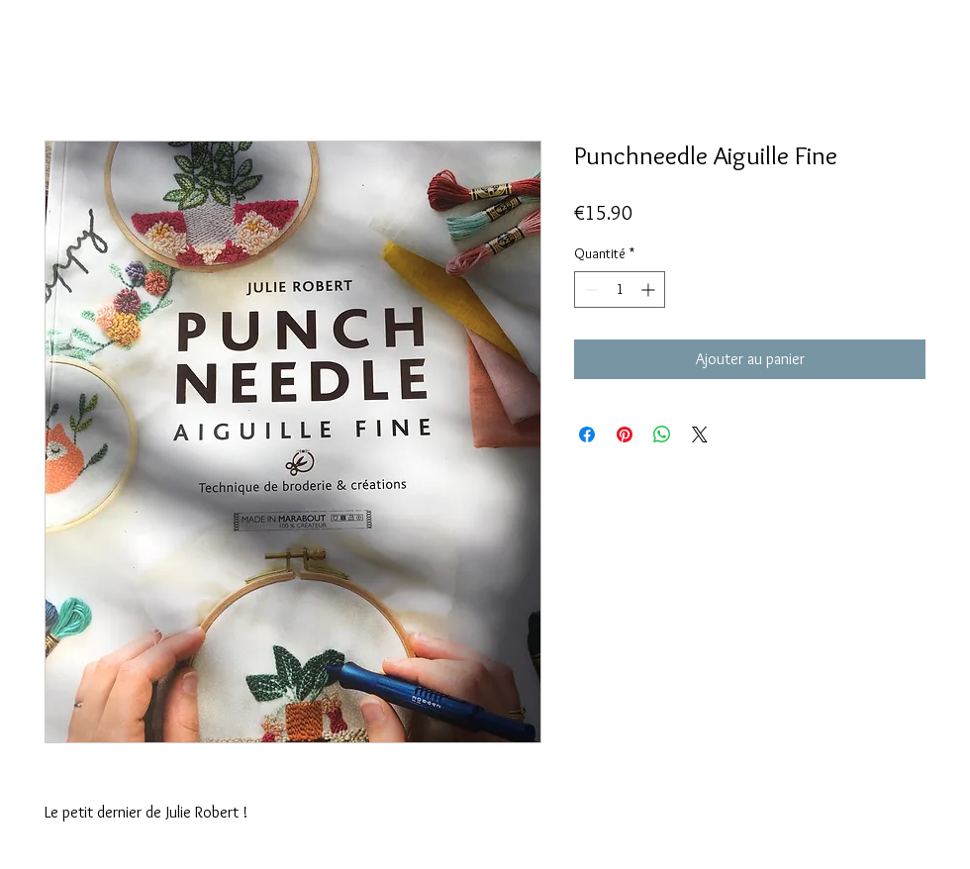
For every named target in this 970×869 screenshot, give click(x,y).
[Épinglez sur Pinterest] (624, 434)
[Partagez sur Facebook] (587, 434)
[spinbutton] (619, 289)
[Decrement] (589, 289)
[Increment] (649, 289)
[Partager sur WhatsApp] (662, 434)
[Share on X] (700, 434)
